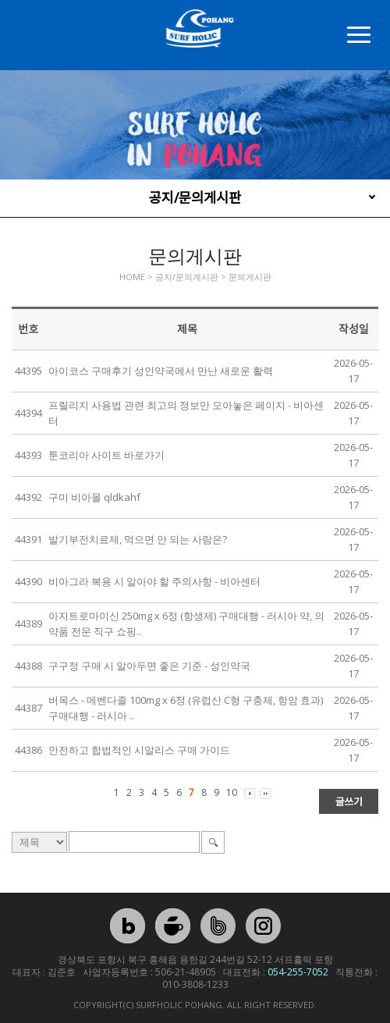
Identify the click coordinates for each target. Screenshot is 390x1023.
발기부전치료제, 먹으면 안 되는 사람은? (137, 539)
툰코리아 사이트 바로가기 (106, 455)
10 (231, 792)
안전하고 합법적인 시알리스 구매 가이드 (139, 750)
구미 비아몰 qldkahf (94, 497)
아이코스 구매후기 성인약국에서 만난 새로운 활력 (160, 371)
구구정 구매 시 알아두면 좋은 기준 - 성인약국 (149, 666)
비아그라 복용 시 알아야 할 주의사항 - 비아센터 (154, 581)
